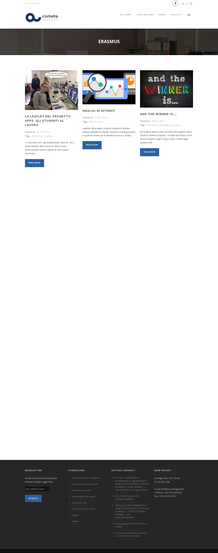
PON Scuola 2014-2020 (83, 508)
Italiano (75, 521)
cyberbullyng (165, 125)
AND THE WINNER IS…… (158, 114)
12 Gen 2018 (100, 117)
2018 (33, 136)
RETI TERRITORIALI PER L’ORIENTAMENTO (127, 498)
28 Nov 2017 (158, 121)
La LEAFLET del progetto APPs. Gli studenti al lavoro (48, 121)
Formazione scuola (81, 490)
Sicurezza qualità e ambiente (86, 477)
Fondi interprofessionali (83, 496)
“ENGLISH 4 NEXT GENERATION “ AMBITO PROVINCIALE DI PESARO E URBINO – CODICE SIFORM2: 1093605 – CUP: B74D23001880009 (132, 511)
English (75, 515)
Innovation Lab (79, 502)
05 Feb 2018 (43, 131)
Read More (34, 163)
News (162, 15)
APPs (40, 136)
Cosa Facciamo (145, 15)
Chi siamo (125, 15)
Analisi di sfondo (99, 110)
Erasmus (48, 136)
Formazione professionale (85, 484)
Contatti (176, 15)
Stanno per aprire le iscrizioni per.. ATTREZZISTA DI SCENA (131, 534)
